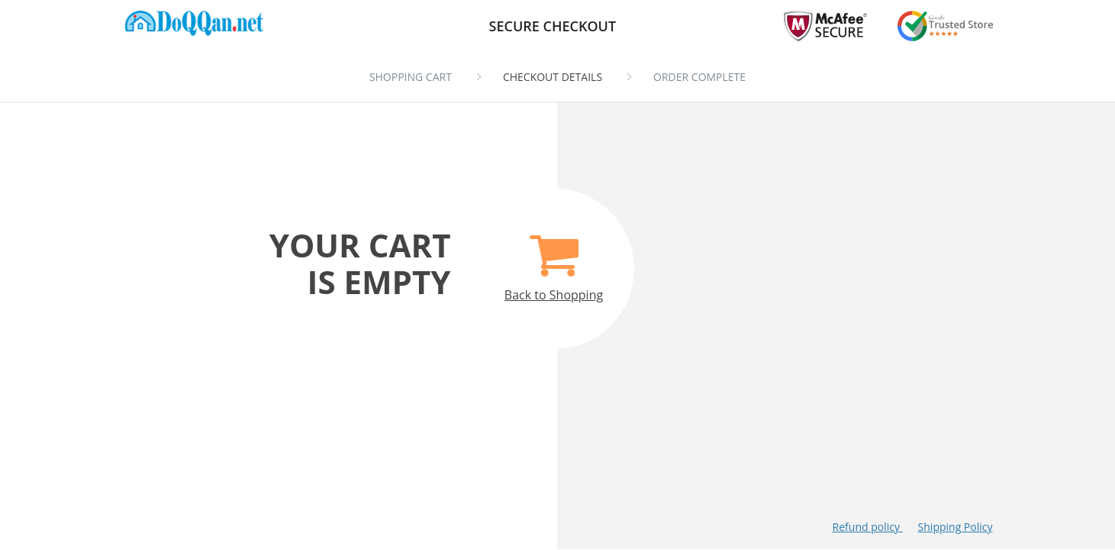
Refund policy (868, 526)
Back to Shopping (553, 259)
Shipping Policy (955, 526)
